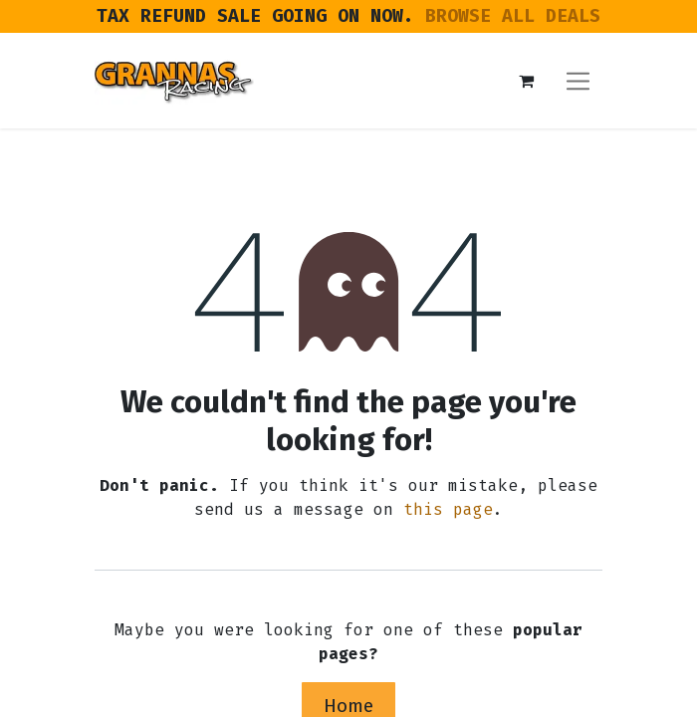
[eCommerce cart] (526, 81)
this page (448, 509)
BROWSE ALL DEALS (512, 16)
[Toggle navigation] (578, 80)
